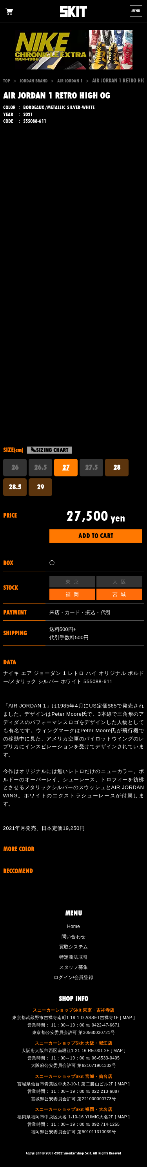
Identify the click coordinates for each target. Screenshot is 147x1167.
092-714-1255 (106, 1124)
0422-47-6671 (106, 1025)
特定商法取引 (73, 957)
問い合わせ (73, 936)
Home (73, 926)
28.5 (15, 487)
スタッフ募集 (73, 967)
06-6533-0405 (106, 1058)
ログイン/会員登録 (73, 977)
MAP (127, 1017)
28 (116, 467)
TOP (6, 80)
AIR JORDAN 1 (70, 80)
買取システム (73, 947)
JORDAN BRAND (33, 80)
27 (65, 467)
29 (40, 487)
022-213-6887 (106, 1091)
